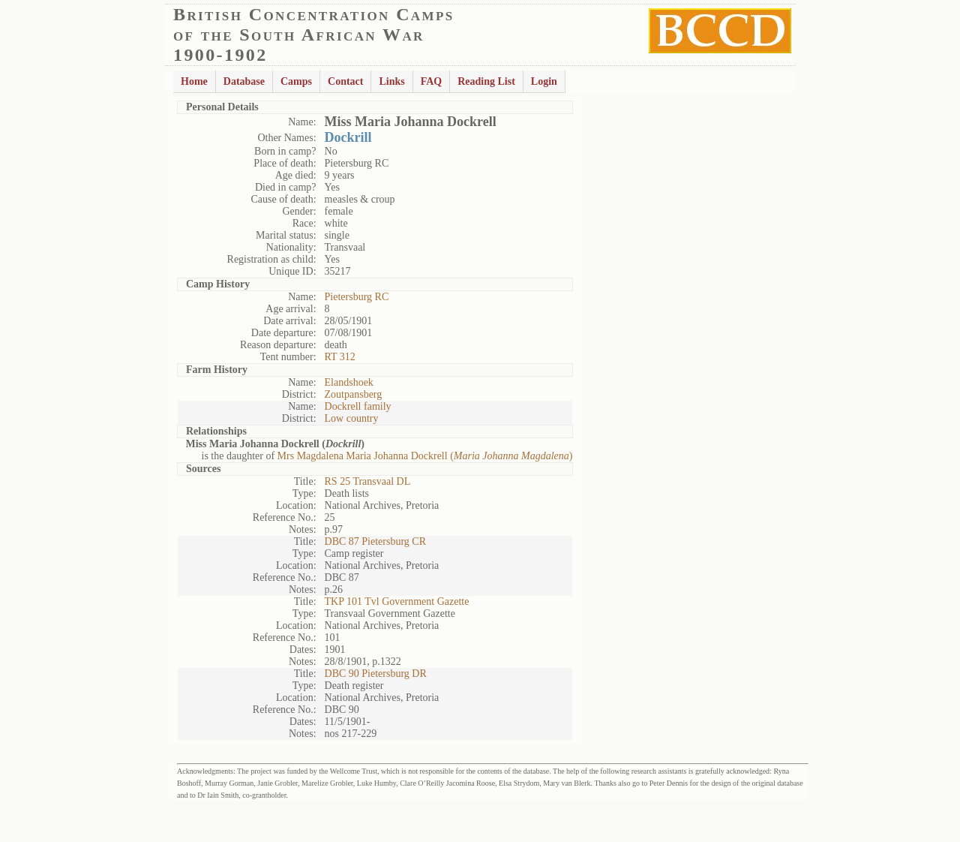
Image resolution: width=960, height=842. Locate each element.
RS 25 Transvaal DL (368, 481)
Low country (352, 418)
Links (391, 81)
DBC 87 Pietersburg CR (375, 541)
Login (544, 81)
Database (244, 81)
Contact (345, 81)
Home (194, 81)
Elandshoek (349, 382)
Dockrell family (358, 406)
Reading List (486, 81)
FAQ (431, 81)
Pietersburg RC (357, 296)
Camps (296, 81)
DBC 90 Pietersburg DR (376, 673)
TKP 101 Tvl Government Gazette (397, 601)
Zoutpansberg (353, 394)
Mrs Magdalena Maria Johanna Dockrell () (425, 456)
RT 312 (340, 356)
